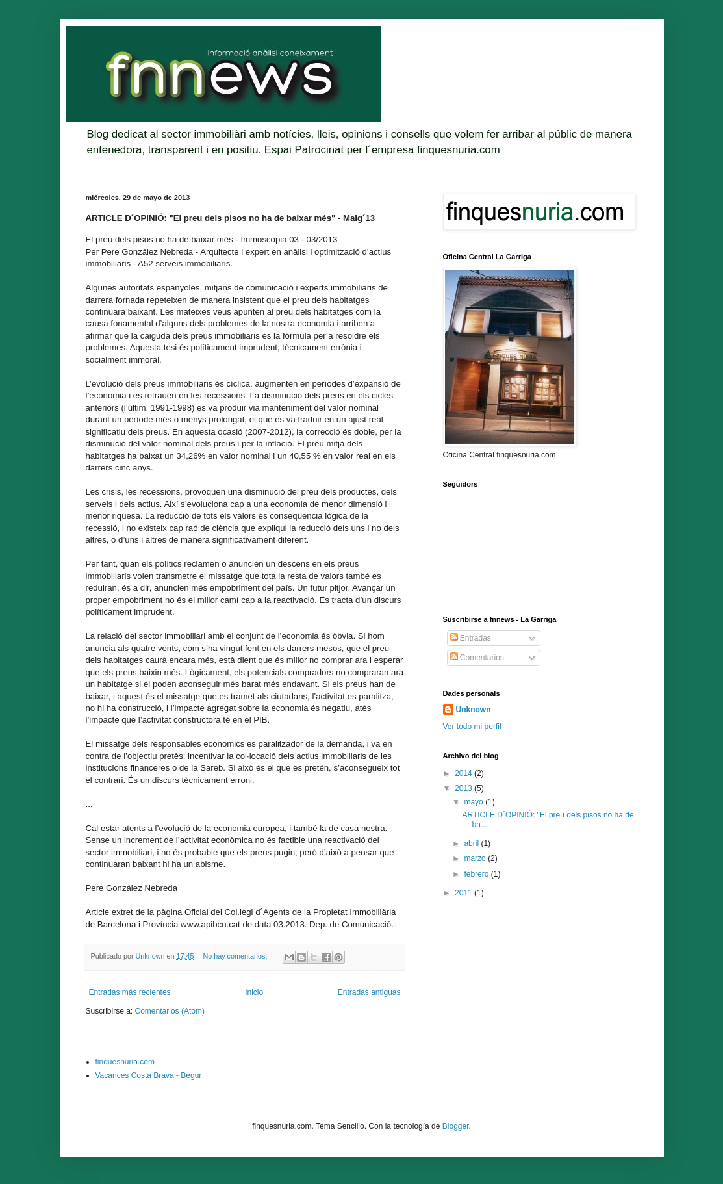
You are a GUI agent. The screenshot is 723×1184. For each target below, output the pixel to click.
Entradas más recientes (130, 992)
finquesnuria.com (125, 1061)
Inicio (254, 992)
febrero (477, 874)
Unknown (473, 709)
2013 (464, 788)
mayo (474, 801)
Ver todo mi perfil (472, 726)
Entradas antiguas (369, 992)
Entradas (470, 638)
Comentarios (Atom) (170, 1011)
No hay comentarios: (236, 956)
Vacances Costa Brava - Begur (148, 1075)
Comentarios (477, 657)
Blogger (455, 1126)
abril (472, 843)
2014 (464, 773)
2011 (464, 892)
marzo (476, 858)
